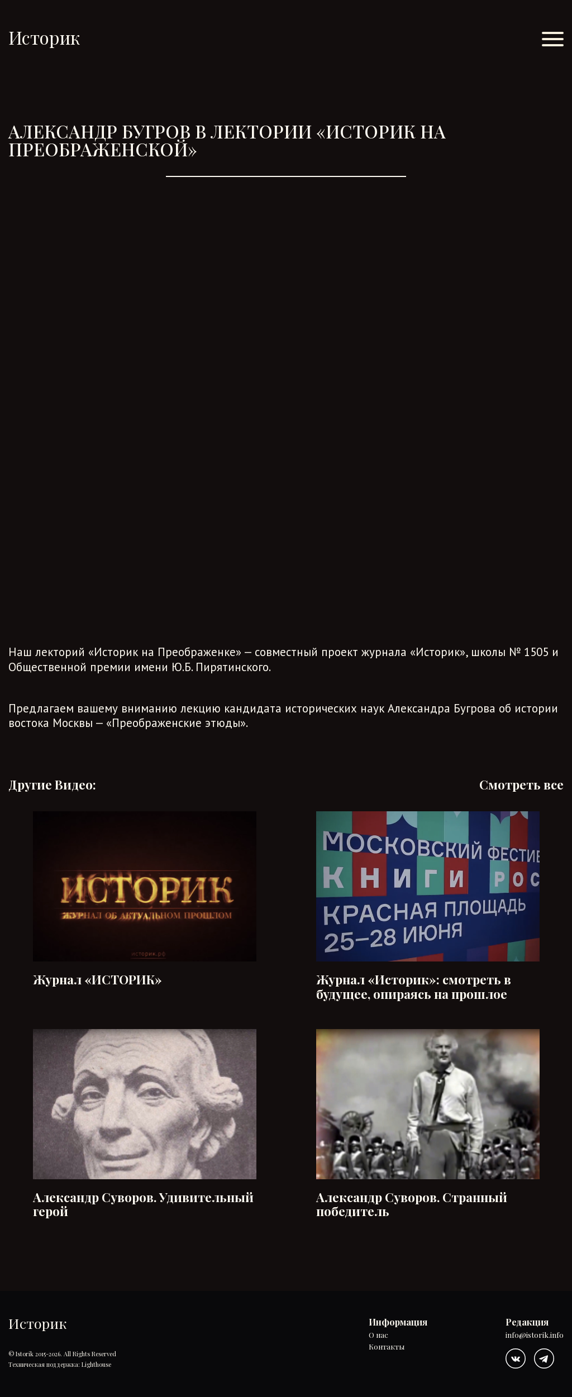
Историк (44, 37)
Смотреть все (521, 785)
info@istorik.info (535, 1335)
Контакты (386, 1347)
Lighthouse (96, 1364)
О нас (378, 1335)
